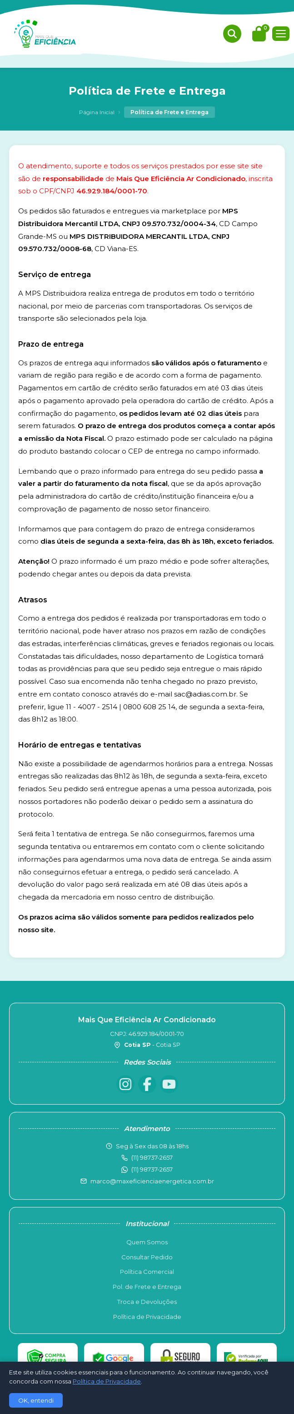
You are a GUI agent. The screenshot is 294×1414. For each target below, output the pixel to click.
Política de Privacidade (147, 1316)
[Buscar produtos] (232, 34)
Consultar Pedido (147, 1257)
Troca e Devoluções (147, 1301)
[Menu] (280, 33)
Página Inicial (97, 112)
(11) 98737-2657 (152, 1169)
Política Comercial (147, 1271)
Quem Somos (147, 1242)
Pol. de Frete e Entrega (147, 1286)
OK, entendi (36, 1400)
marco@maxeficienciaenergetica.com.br (152, 1181)
